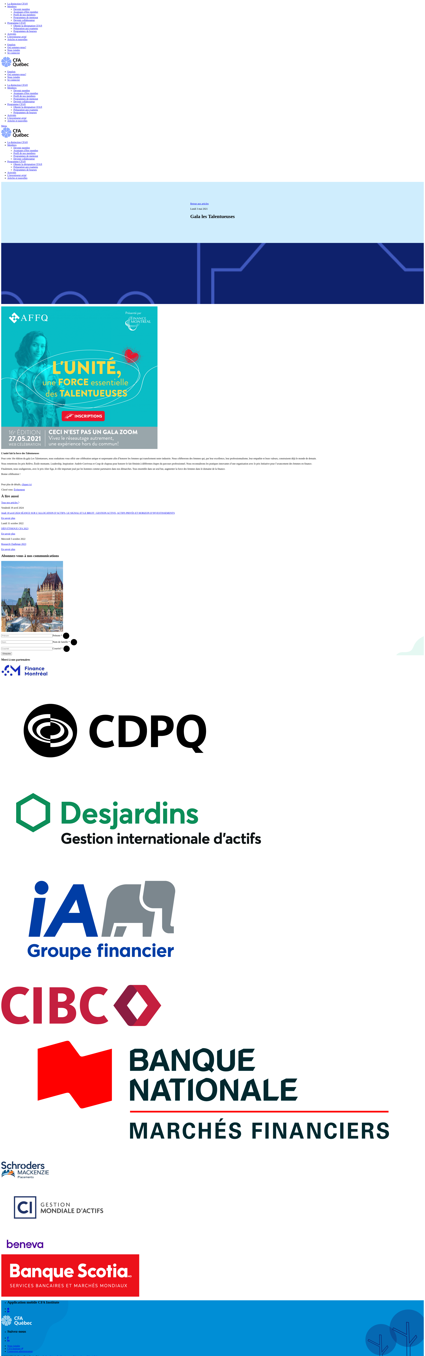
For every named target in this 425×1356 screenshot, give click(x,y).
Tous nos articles (10, 502)
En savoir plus (8, 518)
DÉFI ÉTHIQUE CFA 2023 (14, 528)
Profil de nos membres (24, 14)
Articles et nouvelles (17, 39)
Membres (11, 6)
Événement (19, 489)
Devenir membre (21, 9)
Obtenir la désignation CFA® (27, 25)
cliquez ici (27, 484)
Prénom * (57, 635)
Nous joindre (13, 50)
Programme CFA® (16, 23)
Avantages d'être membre (25, 12)
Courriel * (58, 648)
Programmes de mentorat (25, 17)
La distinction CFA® (17, 3)
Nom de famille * (61, 642)
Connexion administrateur (20, 1351)
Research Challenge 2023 (13, 544)
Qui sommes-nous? (16, 47)
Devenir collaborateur (24, 20)
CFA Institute (15, 1348)
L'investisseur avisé (16, 36)
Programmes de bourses (25, 31)
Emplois (11, 44)
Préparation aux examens (25, 28)
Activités (11, 34)
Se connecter (13, 53)
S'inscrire (6, 654)
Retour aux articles (199, 203)
